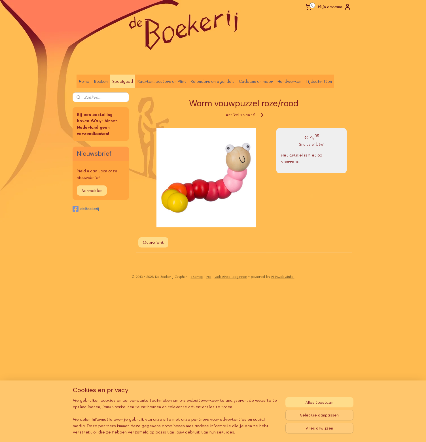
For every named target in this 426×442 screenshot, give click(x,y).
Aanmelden (91, 190)
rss (208, 276)
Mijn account (334, 6)
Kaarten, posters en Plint (161, 81)
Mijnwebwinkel (282, 276)
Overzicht (153, 242)
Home (84, 81)
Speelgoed (122, 81)
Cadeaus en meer (256, 81)
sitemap (197, 276)
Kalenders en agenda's (212, 81)
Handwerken (289, 81)
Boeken (101, 81)
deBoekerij (86, 209)
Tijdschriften (319, 81)
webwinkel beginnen (231, 276)
